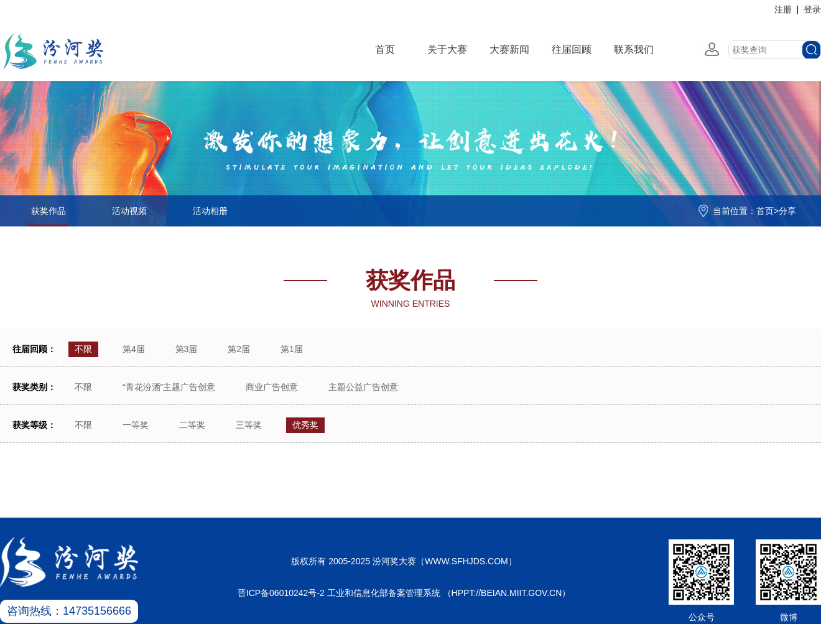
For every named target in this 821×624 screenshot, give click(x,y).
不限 (83, 349)
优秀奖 (305, 425)
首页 (385, 49)
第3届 (186, 349)
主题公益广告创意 (363, 387)
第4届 (134, 349)
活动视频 (129, 211)
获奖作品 (48, 211)
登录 (812, 9)
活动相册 (210, 211)
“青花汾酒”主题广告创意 (169, 387)
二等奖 (192, 425)
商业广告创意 (272, 387)
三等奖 (249, 425)
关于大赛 (447, 49)
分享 (787, 211)
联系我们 (634, 49)
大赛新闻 (509, 49)
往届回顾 (571, 49)
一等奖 (136, 425)
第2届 (239, 349)
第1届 (292, 349)
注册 (783, 9)
